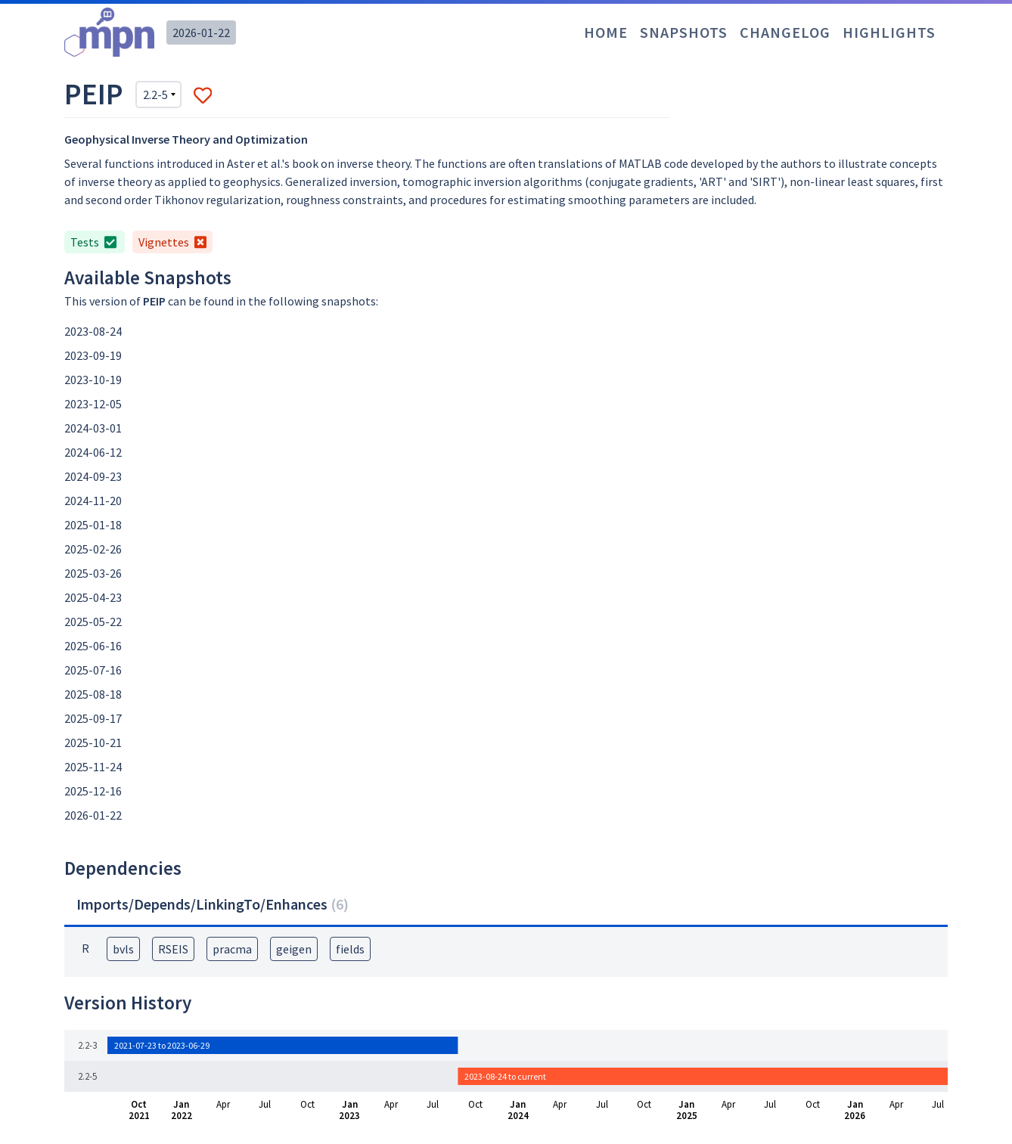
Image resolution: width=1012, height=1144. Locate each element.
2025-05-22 (93, 621)
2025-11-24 (93, 766)
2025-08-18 (93, 694)
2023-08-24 (93, 331)
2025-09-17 (93, 718)
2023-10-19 (93, 379)
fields (350, 948)
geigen (294, 948)
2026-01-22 (201, 32)
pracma (232, 948)
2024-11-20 (93, 500)
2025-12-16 (93, 790)
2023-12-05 (93, 403)
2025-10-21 (93, 742)
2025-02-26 (93, 548)
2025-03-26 (93, 573)
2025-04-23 (93, 597)
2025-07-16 (93, 669)
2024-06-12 (93, 452)
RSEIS (173, 948)
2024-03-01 (93, 428)
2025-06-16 (93, 645)
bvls (123, 948)
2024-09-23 (93, 476)
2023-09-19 (93, 355)
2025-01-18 (93, 524)
